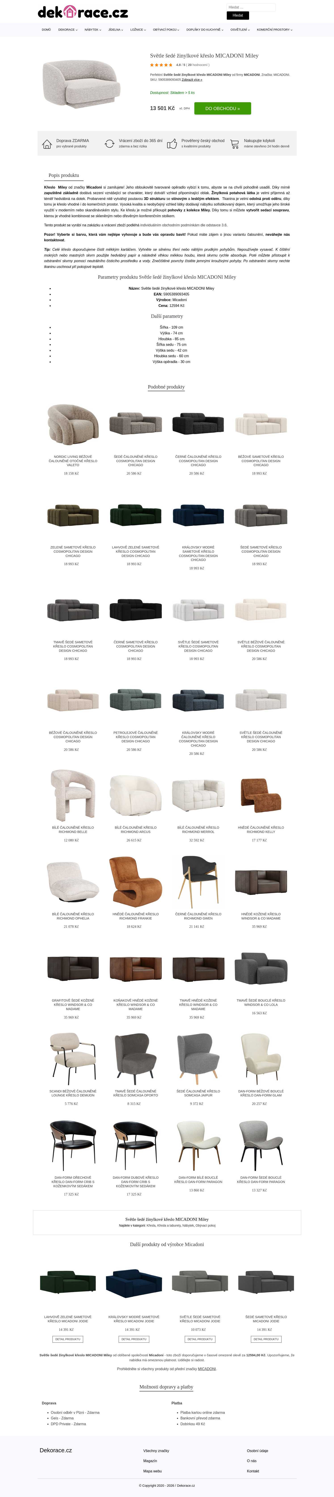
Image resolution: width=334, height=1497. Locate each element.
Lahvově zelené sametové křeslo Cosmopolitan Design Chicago (135, 551)
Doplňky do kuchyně (204, 29)
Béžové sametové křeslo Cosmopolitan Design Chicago (261, 461)
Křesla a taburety (169, 1225)
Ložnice (136, 29)
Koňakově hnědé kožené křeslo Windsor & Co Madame (135, 1005)
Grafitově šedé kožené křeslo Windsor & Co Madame (73, 1005)
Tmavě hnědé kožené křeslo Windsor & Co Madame (198, 1005)
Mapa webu (152, 1471)
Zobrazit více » (192, 79)
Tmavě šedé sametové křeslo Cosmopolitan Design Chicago (73, 646)
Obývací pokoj (164, 29)
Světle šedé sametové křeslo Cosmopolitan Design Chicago (198, 646)
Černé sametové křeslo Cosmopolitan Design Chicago (136, 646)
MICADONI (252, 74)
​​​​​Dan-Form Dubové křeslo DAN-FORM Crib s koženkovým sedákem (136, 1182)
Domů (46, 29)
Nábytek (91, 29)
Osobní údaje (257, 1451)
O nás (252, 1461)
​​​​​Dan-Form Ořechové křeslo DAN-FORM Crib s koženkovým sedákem (73, 1182)
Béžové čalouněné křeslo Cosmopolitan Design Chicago (73, 737)
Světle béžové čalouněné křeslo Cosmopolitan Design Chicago (261, 646)
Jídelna (114, 29)
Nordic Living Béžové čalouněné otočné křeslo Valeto (73, 461)
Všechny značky (156, 1451)
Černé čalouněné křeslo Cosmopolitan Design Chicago (198, 461)
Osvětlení (239, 29)
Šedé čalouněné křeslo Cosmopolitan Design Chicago (136, 461)
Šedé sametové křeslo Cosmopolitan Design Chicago (261, 551)
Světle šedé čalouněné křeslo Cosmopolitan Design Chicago (260, 737)
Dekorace (66, 29)
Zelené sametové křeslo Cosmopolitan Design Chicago (73, 551)
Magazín (150, 1461)
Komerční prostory (273, 29)
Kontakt (253, 1471)
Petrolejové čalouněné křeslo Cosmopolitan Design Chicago (135, 737)
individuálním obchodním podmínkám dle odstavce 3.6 (183, 225)
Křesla (151, 1225)
